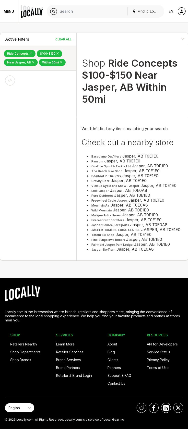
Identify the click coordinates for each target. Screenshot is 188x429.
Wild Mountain (101, 210)
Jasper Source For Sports (110, 225)
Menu (9, 11)
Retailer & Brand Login (74, 375)
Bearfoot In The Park (106, 176)
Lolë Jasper (100, 191)
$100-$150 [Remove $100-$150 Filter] (49, 53)
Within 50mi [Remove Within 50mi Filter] (52, 62)
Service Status (158, 352)
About (112, 344)
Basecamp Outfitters (106, 156)
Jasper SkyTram (103, 249)
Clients (112, 360)
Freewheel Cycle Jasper (109, 200)
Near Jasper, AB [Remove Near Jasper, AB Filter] (21, 62)
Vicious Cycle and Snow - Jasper (115, 186)
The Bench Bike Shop (106, 171)
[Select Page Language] (19, 407)
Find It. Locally (146, 11)
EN (171, 11)
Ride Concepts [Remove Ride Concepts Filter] (19, 53)
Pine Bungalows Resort (108, 240)
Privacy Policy (158, 360)
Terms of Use (158, 368)
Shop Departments (25, 352)
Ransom (97, 161)
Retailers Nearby (23, 344)
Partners (114, 368)
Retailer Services (69, 352)
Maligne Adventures (106, 215)
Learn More (65, 344)
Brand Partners (68, 368)
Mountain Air (100, 205)
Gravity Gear (100, 181)
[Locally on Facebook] (154, 408)
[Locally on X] (178, 408)
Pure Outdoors (102, 195)
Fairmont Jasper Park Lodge (112, 244)
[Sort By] (167, 39)
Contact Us (116, 383)
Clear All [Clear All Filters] (63, 39)
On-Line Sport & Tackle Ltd (111, 166)
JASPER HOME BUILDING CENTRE (115, 230)
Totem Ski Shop (102, 235)
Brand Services (68, 360)
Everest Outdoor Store (107, 220)
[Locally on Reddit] (141, 408)
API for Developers (162, 344)
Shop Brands (20, 360)
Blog (111, 352)
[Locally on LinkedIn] (166, 408)
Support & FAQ (119, 375)
